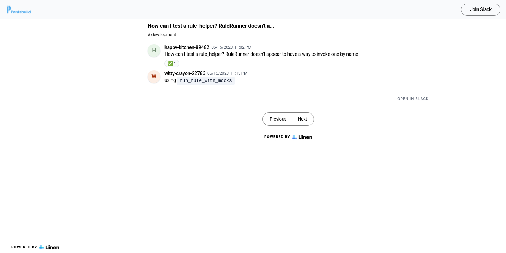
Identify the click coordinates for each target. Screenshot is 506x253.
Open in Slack (413, 99)
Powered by (35, 247)
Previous (278, 119)
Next (302, 119)
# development (162, 34)
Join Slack (481, 9)
